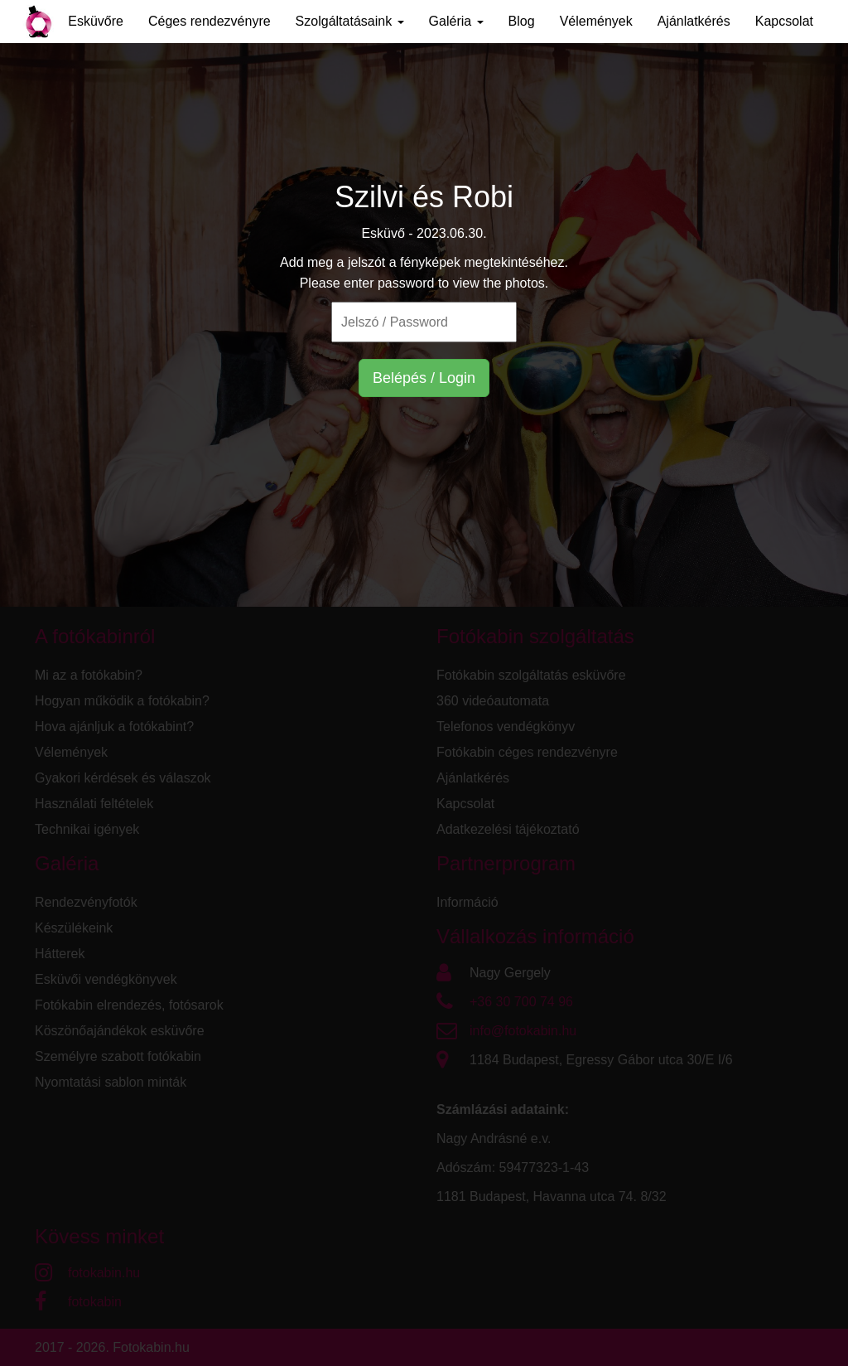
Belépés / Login (424, 378)
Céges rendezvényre (209, 21)
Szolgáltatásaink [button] (350, 21)
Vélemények (596, 21)
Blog (521, 21)
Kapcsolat (784, 21)
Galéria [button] (456, 21)
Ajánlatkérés (694, 21)
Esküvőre (95, 21)
